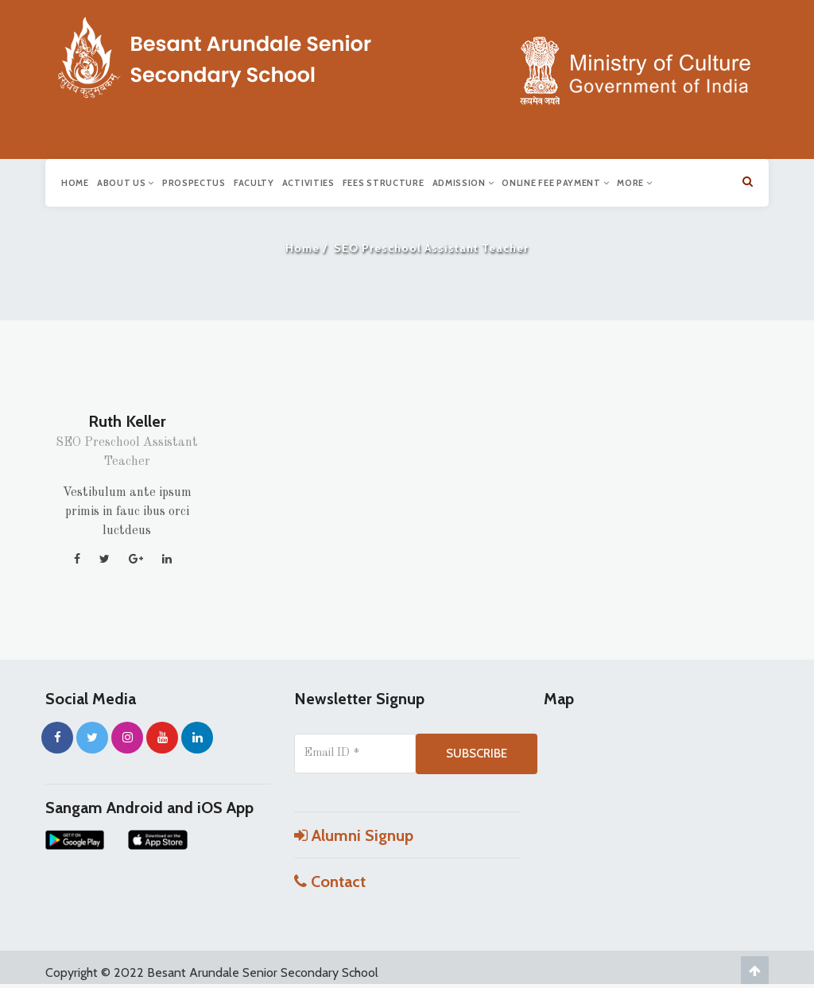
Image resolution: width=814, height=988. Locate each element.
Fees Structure (383, 182)
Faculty (254, 182)
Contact (330, 881)
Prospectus (194, 182)
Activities (308, 182)
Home (75, 182)
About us (125, 182)
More (634, 182)
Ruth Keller (127, 421)
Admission (463, 182)
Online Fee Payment (555, 182)
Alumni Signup (353, 835)
